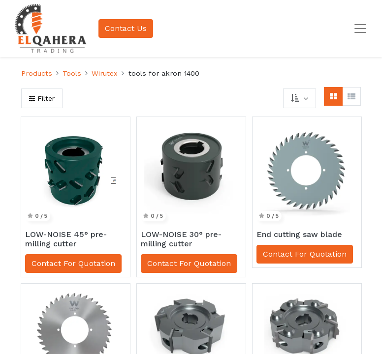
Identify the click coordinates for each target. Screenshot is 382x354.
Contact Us (126, 28)
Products (36, 73)
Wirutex (105, 73)
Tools (72, 73)
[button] (299, 98)
